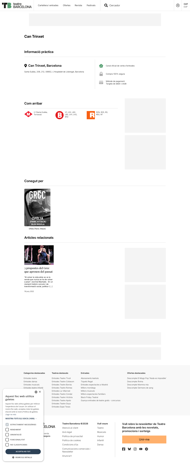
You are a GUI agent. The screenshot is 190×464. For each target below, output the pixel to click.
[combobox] (139, 5)
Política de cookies (71, 440)
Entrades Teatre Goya (61, 403)
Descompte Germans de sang (140, 388)
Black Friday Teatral (89, 397)
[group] (37, 209)
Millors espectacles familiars (93, 394)
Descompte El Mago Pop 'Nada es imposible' (146, 378)
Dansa (100, 444)
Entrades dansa (30, 381)
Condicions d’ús (70, 444)
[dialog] (23, 425)
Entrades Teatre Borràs (62, 384)
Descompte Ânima (135, 381)
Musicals (101, 432)
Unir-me (144, 439)
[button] (23, 418)
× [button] (40, 392)
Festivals (91, 5)
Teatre (100, 427)
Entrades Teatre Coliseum (63, 381)
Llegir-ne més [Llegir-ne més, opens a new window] (10, 414)
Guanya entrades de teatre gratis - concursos (100, 400)
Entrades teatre (30, 378)
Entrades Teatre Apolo (61, 400)
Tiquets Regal (87, 381)
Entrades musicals (31, 384)
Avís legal (67, 432)
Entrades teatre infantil (33, 388)
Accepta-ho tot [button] (23, 451)
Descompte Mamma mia (138, 384)
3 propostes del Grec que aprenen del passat (38, 269)
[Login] (178, 5)
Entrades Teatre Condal (62, 394)
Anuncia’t (67, 455)
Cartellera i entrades (48, 5)
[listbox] (36, 392)
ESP (185, 6)
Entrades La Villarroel (61, 391)
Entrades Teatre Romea (62, 388)
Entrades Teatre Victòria (62, 397)
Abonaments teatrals (90, 378)
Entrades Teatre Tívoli (61, 378)
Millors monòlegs (88, 388)
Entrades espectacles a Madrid (94, 384)
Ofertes (66, 5)
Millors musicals (88, 391)
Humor (100, 436)
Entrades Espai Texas (61, 406)
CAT (186, 4)
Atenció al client (70, 427)
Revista (78, 5)
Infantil (100, 440)
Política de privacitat (72, 436)
